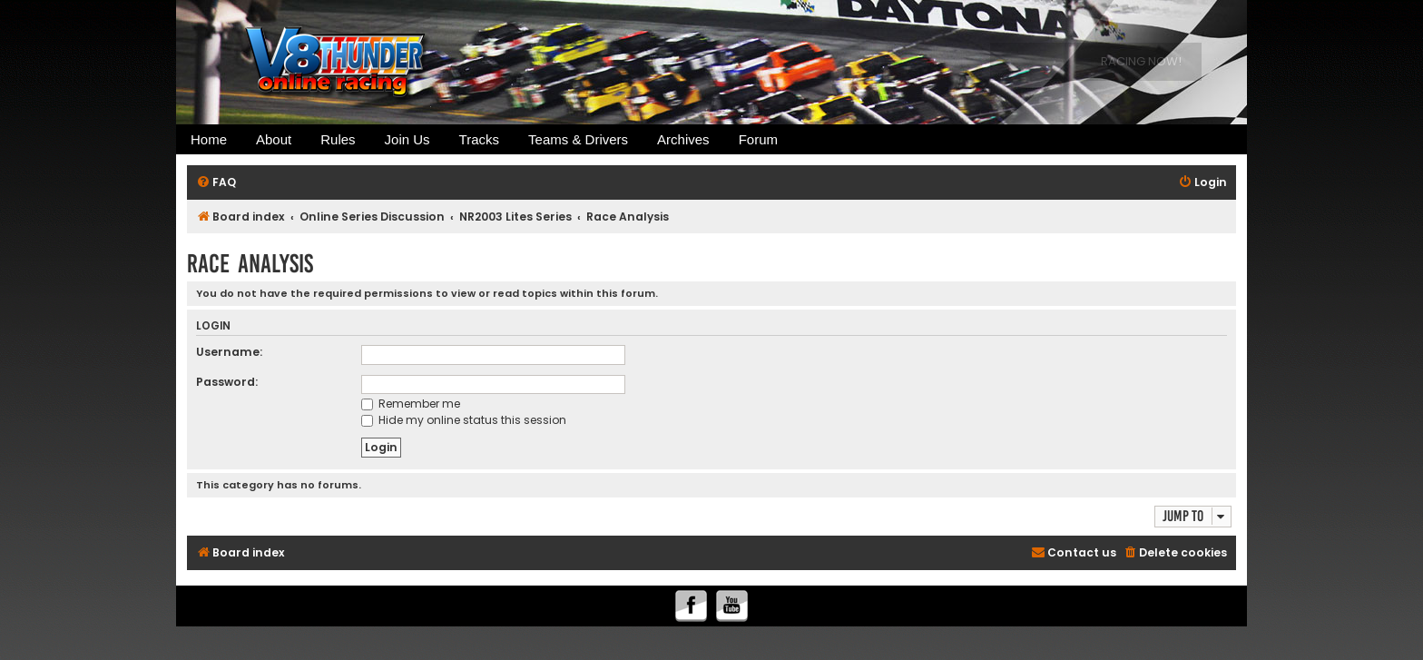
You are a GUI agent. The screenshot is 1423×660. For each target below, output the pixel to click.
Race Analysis (250, 264)
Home (209, 139)
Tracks (479, 139)
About (273, 139)
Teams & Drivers (578, 139)
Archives (683, 139)
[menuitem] (216, 183)
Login (213, 326)
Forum (758, 139)
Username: (229, 352)
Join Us (407, 139)
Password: (227, 381)
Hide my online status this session (463, 420)
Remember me (410, 403)
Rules (337, 139)
